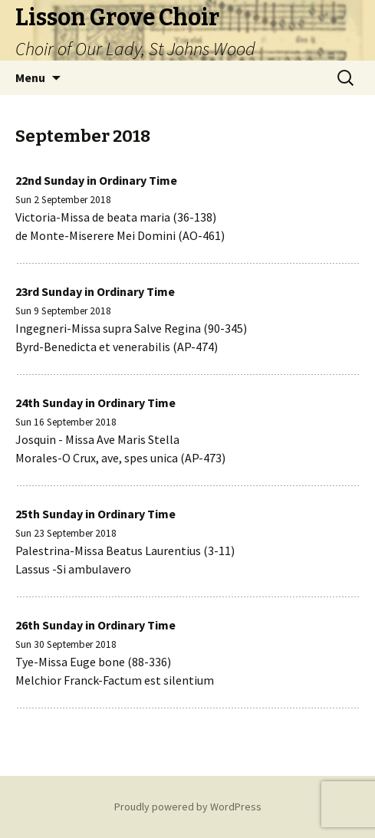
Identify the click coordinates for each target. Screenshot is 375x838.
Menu (30, 77)
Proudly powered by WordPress (188, 806)
